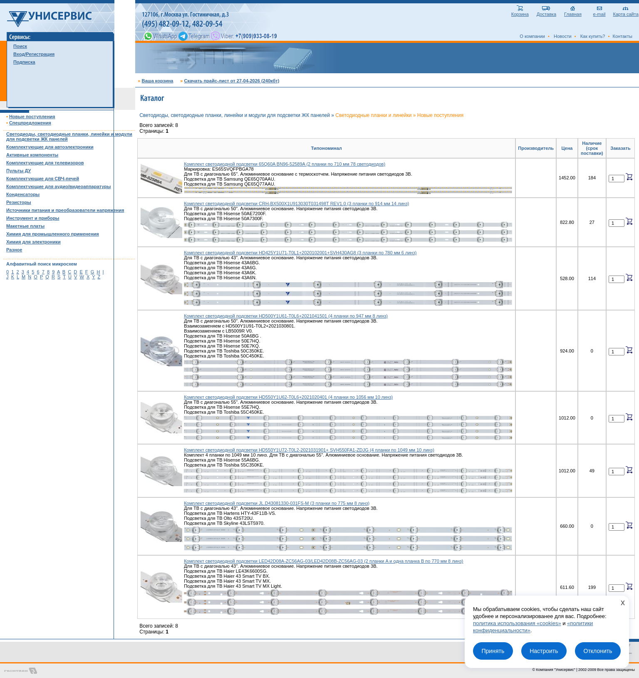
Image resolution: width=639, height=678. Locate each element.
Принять (492, 651)
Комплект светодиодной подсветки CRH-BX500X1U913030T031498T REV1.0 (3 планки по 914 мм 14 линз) (296, 203)
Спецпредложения (30, 122)
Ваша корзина (157, 80)
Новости (563, 36)
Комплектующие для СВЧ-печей (42, 178)
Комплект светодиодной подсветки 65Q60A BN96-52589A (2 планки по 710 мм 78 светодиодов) (284, 163)
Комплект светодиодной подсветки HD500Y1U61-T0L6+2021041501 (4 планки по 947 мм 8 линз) (286, 315)
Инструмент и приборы (32, 218)
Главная (573, 12)
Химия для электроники (33, 241)
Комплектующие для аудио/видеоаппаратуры (58, 186)
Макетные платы (25, 226)
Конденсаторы (23, 194)
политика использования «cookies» (517, 623)
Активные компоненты (32, 154)
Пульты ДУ (18, 170)
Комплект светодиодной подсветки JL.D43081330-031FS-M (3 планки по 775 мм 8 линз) (276, 503)
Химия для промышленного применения (52, 233)
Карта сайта (626, 12)
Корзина (520, 12)
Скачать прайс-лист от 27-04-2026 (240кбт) (231, 80)
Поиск (20, 46)
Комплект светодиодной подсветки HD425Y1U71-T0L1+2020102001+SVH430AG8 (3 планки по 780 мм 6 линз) (300, 252)
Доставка (546, 12)
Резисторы (18, 202)
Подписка (24, 62)
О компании (532, 36)
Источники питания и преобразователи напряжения (65, 210)
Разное (14, 249)
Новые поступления (32, 116)
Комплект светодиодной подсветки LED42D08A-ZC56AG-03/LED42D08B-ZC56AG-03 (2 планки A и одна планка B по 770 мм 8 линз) (323, 561)
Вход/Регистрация (33, 54)
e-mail (599, 12)
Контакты (622, 36)
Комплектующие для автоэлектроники (50, 146)
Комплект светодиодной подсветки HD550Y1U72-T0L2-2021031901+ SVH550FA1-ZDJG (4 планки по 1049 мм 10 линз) (309, 449)
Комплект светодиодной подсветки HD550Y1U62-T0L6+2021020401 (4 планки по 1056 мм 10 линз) (288, 397)
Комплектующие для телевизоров (45, 162)
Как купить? (592, 36)
